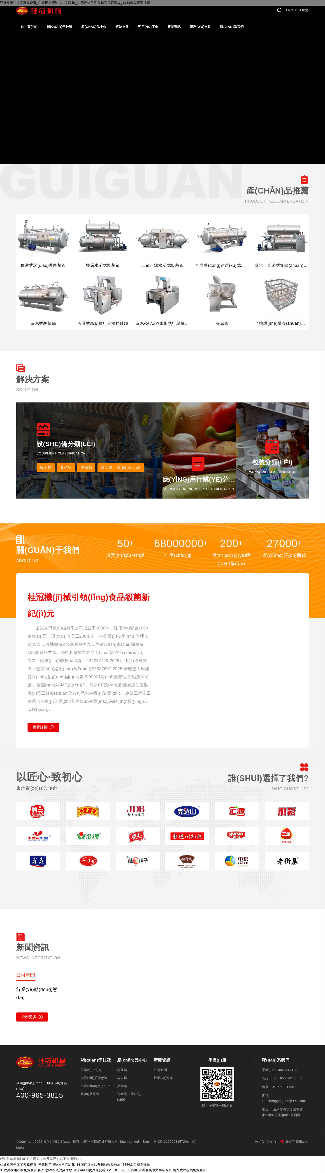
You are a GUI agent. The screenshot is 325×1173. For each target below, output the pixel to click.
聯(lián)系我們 (232, 26)
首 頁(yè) (29, 26)
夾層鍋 (86, 467)
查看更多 (32, 1017)
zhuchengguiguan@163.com (284, 1101)
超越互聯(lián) (293, 1141)
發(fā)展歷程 (90, 1094)
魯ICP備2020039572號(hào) (175, 1141)
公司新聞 (160, 1070)
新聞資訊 (174, 26)
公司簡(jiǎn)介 (91, 1070)
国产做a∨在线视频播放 (55, 1170)
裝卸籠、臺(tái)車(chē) (130, 1096)
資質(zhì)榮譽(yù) (94, 1078)
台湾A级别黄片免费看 (89, 1170)
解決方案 (122, 26)
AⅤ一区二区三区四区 (122, 1170)
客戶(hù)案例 (148, 26)
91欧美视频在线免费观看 (18, 1170)
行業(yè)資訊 (163, 1078)
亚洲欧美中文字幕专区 (155, 1170)
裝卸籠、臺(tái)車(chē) (120, 467)
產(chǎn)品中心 (94, 26)
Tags (146, 1141)
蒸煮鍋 (66, 467)
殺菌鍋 (45, 467)
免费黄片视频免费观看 (189, 1170)
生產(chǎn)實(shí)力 (96, 1086)
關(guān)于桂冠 (59, 26)
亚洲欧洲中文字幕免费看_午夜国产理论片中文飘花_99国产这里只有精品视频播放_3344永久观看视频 (75, 1164)
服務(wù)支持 (200, 26)
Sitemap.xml (129, 1141)
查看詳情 (43, 727)
